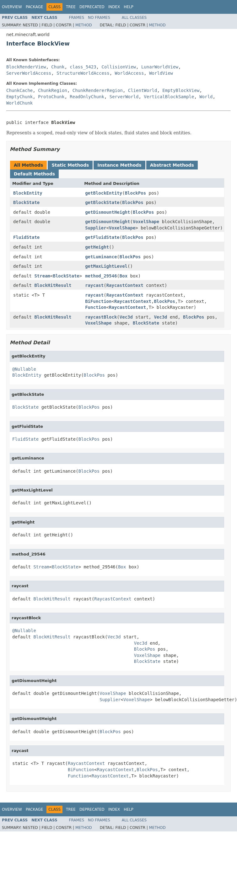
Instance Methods (119, 165)
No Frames (99, 17)
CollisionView (118, 66)
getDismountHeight (107, 212)
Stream (42, 275)
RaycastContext (124, 285)
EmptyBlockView (180, 90)
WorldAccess (129, 73)
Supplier (95, 227)
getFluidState (102, 237)
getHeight (97, 247)
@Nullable (24, 369)
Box (123, 275)
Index (114, 7)
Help (128, 7)
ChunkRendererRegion (98, 90)
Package (34, 7)
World (206, 96)
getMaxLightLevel (106, 266)
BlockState (26, 202)
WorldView (161, 73)
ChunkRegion (52, 90)
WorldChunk (19, 102)
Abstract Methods (172, 165)
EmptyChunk (19, 96)
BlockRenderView (26, 66)
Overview (12, 7)
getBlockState (102, 202)
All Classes (134, 17)
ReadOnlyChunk (87, 96)
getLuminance (101, 256)
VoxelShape (146, 221)
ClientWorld (142, 90)
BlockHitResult (52, 285)
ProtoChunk (51, 96)
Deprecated (92, 7)
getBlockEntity (103, 193)
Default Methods (34, 173)
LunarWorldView (159, 66)
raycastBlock (101, 317)
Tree (71, 7)
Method (83, 25)
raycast (94, 285)
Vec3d (126, 317)
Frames (76, 17)
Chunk (57, 66)
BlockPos (135, 193)
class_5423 (83, 66)
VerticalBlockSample (169, 96)
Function (95, 307)
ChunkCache (19, 90)
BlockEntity (27, 193)
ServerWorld (124, 96)
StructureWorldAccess (83, 73)
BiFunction (98, 301)
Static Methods (70, 165)
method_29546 (101, 275)
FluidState (26, 237)
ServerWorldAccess (28, 73)
